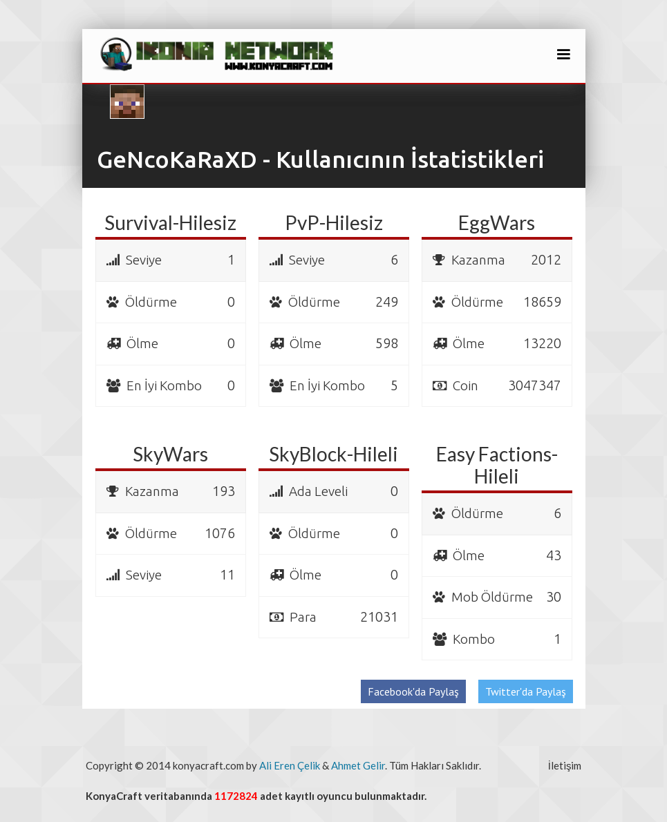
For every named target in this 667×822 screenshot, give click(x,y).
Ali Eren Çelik (289, 765)
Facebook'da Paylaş (413, 691)
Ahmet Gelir (358, 765)
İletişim (565, 765)
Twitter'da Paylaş (525, 691)
